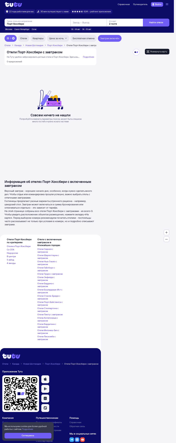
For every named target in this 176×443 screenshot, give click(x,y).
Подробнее (88, 57)
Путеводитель (140, 4)
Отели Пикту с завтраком (50, 314)
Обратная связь (77, 426)
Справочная (124, 4)
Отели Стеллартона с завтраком (48, 309)
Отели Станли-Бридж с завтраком (48, 297)
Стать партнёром (44, 441)
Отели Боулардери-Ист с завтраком (49, 291)
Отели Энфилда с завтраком (46, 278)
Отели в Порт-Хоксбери (19, 246)
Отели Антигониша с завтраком (47, 319)
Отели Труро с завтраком (50, 274)
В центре (11, 256)
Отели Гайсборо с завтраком (46, 269)
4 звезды (11, 263)
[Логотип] (13, 4)
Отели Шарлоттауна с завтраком (48, 256)
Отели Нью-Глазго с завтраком (47, 263)
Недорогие (12, 253)
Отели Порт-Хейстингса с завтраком (50, 303)
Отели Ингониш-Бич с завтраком (48, 331)
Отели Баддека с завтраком (45, 285)
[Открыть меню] (167, 4)
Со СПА (10, 249)
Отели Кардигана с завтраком (46, 325)
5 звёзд (10, 259)
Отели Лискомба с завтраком (46, 338)
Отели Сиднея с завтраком (45, 250)
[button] (45, 379)
